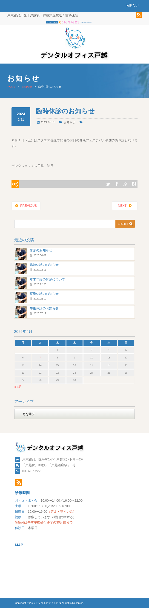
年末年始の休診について (47, 279)
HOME (11, 86)
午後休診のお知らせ (44, 308)
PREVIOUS (28, 205)
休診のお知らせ (41, 250)
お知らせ (27, 86)
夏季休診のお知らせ (44, 294)
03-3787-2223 (32, 471)
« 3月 (18, 387)
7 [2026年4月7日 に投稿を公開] (40, 357)
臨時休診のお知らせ (44, 265)
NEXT (122, 205)
